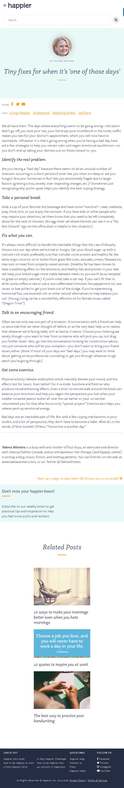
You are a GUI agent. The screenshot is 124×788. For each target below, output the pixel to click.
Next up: (79, 478)
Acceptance (41, 112)
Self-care (84, 112)
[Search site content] (57, 20)
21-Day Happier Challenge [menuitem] (51, 759)
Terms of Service (97, 780)
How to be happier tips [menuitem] (50, 762)
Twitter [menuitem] (103, 762)
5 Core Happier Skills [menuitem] (16, 766)
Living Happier (19, 112)
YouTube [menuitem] (103, 770)
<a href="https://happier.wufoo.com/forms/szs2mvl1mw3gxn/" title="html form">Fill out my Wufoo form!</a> (90, 503)
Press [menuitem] (73, 766)
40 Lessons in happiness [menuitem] (51, 766)
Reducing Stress (64, 112)
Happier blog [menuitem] (77, 759)
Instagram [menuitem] (104, 766)
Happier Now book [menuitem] (14, 759)
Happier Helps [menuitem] (78, 770)
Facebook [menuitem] (103, 759)
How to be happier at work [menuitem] (19, 762)
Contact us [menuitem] (76, 762)
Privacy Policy (77, 780)
